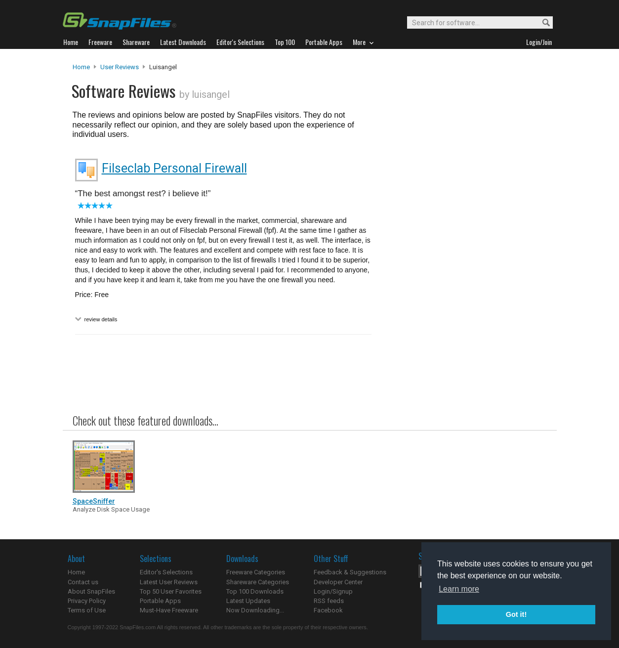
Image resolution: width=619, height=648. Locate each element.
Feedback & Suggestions (350, 572)
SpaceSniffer (94, 501)
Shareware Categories (257, 582)
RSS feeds (329, 601)
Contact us (83, 582)
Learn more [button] (459, 589)
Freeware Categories (255, 572)
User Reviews (119, 67)
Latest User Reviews (169, 582)
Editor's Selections (166, 572)
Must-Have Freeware (169, 610)
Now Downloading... (255, 610)
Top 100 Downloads (255, 591)
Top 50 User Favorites (171, 591)
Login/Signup (333, 591)
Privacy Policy (87, 601)
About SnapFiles (91, 591)
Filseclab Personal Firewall (174, 168)
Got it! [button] (516, 614)
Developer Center (338, 582)
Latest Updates (248, 601)
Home (81, 67)
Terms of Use (87, 610)
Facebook (328, 610)
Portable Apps (160, 601)
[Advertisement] (463, 263)
